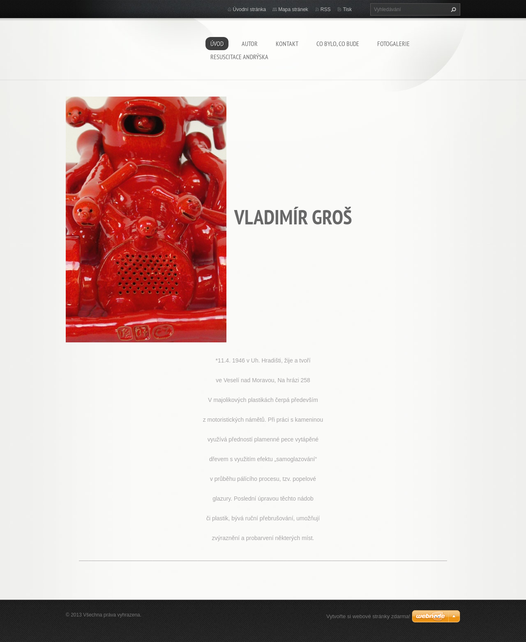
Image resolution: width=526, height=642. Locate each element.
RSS (326, 9)
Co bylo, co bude (337, 43)
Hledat (452, 9)
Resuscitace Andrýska (239, 57)
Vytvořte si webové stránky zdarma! (368, 616)
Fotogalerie (393, 43)
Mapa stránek (293, 9)
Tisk (347, 9)
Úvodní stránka (249, 9)
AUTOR (250, 43)
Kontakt (287, 43)
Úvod (217, 43)
